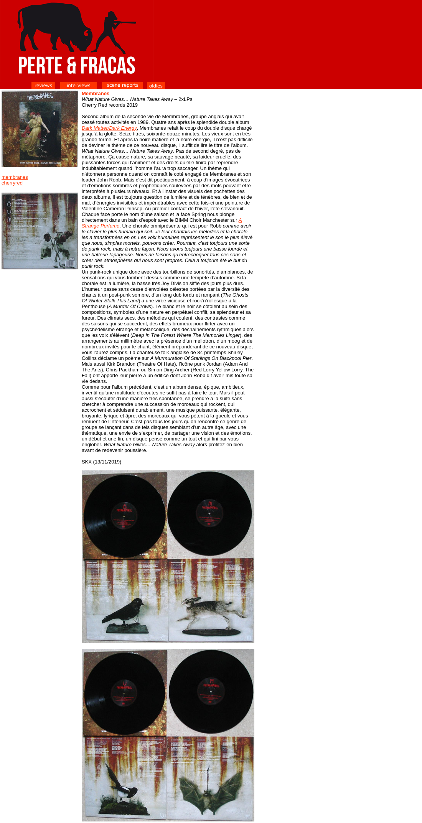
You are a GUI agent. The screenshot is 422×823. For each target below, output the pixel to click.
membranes (15, 177)
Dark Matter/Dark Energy (109, 128)
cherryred (12, 183)
